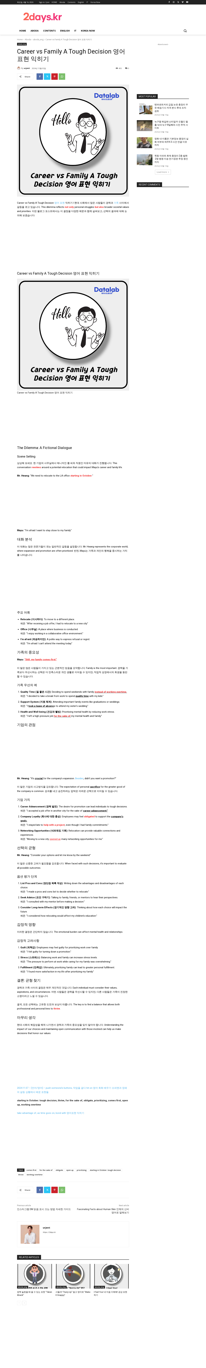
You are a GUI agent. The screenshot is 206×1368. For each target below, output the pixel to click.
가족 (116, 202)
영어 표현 (59, 202)
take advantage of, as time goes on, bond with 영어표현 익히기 (50, 1113)
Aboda (28, 39)
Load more (163, 172)
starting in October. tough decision (105, 1170)
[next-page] (24, 1303)
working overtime (34, 1174)
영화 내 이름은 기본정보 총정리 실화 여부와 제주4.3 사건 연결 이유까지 (171, 141)
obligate (59, 1170)
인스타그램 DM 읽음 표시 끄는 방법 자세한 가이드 (44, 1209)
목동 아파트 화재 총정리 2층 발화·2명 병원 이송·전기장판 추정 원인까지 (171, 158)
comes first (31, 1170)
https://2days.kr (49, 1232)
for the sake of (46, 1170)
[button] (185, 31)
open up (70, 1170)
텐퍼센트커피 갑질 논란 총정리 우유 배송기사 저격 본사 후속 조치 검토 (171, 107)
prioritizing (82, 1170)
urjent (27, 68)
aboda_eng (38, 39)
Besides (79, 778)
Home (20, 39)
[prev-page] (19, 1303)
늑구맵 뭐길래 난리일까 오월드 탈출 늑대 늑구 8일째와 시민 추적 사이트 (171, 124)
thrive (20, 1174)
